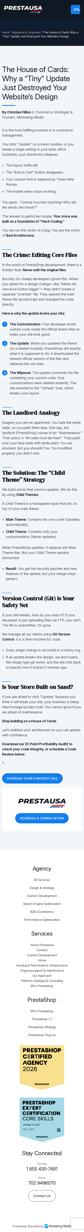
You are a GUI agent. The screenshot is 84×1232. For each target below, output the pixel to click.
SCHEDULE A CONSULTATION (42, 818)
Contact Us (42, 1196)
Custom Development (42, 896)
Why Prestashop (41, 986)
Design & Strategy (42, 888)
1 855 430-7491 (41, 1169)
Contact (42, 950)
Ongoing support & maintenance (42, 970)
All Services (42, 880)
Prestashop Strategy (42, 1027)
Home (6, 32)
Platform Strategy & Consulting (42, 981)
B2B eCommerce (42, 912)
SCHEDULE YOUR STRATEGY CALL (32, 778)
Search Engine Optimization (42, 904)
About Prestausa (42, 945)
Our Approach (42, 976)
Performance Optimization (42, 920)
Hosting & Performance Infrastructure (42, 965)
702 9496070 (42, 1183)
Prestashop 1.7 (42, 1019)
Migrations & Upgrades (26, 32)
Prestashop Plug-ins (42, 1035)
